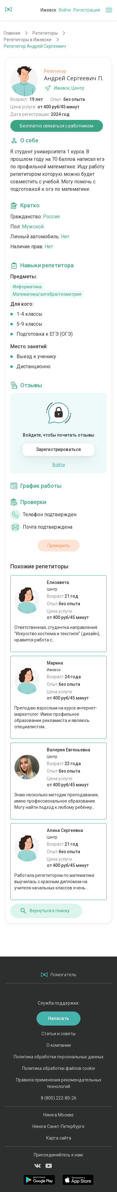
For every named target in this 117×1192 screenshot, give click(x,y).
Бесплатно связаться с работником (56, 125)
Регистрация (86, 9)
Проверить (58, 545)
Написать (58, 1018)
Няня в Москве (58, 1114)
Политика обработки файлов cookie (58, 1068)
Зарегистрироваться (58, 449)
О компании (58, 1045)
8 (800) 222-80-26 (58, 1098)
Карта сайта (58, 1137)
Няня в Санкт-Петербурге (58, 1126)
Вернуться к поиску (45, 911)
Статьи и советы (58, 1033)
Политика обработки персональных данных (59, 1056)
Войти (65, 9)
